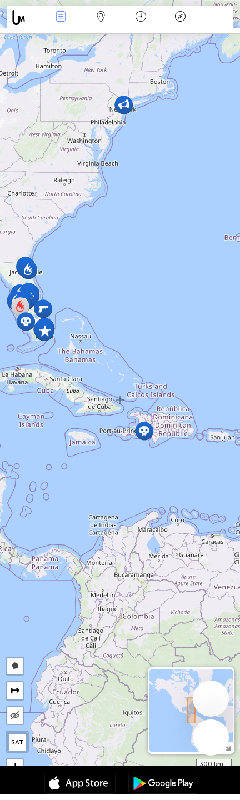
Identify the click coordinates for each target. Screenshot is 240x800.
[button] (144, 431)
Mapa (100, 17)
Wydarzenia (61, 17)
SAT (17, 742)
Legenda (180, 17)
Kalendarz (141, 17)
